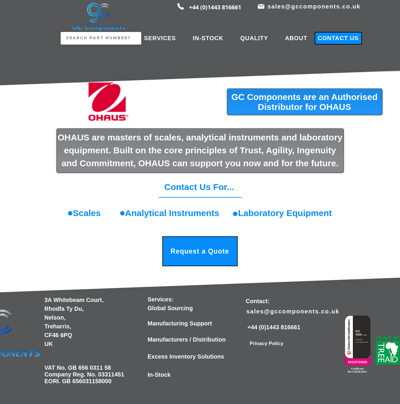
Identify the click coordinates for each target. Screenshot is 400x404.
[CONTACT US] (338, 38)
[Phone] (180, 6)
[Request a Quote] (200, 251)
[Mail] (261, 6)
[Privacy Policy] (266, 343)
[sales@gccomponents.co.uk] (315, 6)
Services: (161, 299)
